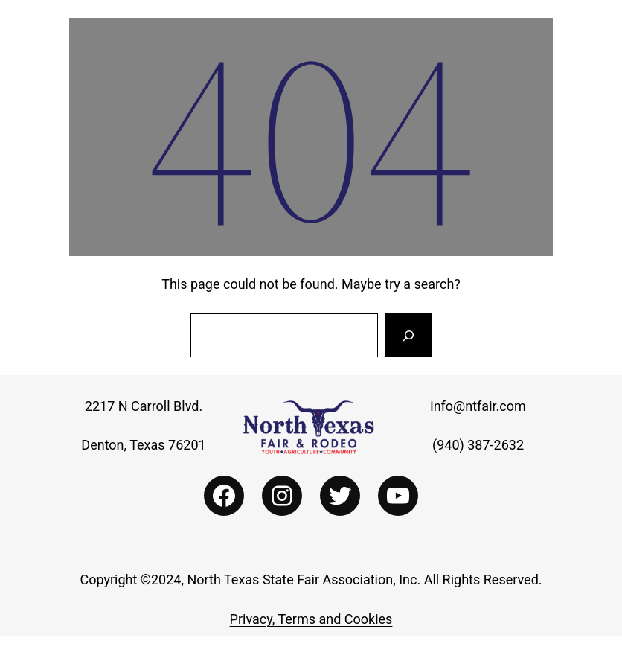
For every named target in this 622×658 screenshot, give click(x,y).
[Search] (408, 335)
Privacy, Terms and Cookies (311, 619)
